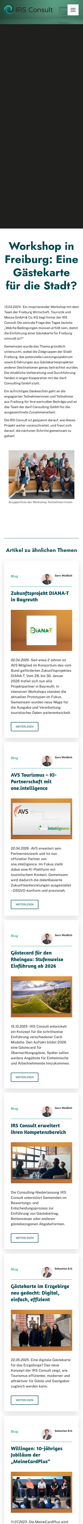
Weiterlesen (25, 726)
